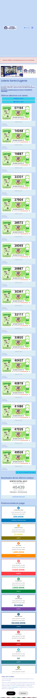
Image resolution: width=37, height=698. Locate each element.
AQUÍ (12, 688)
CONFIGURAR (15, 687)
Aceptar (11, 693)
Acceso (27, 27)
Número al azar (18, 101)
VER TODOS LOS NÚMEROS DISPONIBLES (25, 472)
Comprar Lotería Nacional (18, 520)
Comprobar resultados (18, 497)
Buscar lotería (18, 98)
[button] (3, 73)
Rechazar (23, 693)
